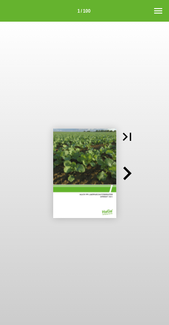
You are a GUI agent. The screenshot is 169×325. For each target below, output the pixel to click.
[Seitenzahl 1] (84, 11)
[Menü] (158, 11)
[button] (127, 137)
